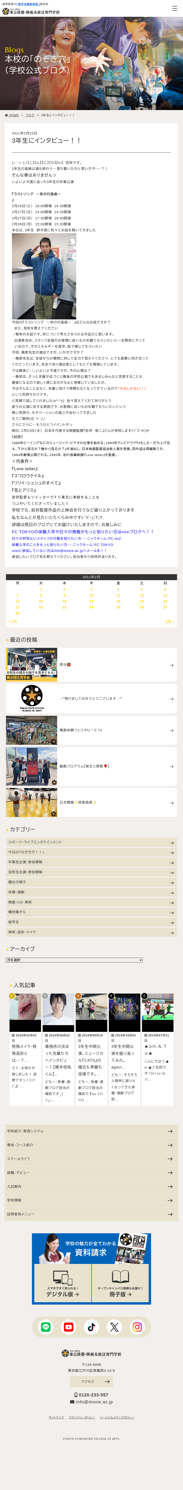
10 (91, 595)
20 (165, 601)
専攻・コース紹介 (90, 1143)
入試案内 (90, 1185)
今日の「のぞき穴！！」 (91, 852)
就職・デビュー (90, 1171)
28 (17, 613)
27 (165, 607)
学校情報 (90, 1199)
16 (64, 601)
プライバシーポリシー (82, 1416)
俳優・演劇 (91, 892)
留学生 (91, 922)
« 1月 (12, 621)
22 (41, 607)
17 (91, 601)
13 (165, 595)
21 (17, 607)
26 (142, 607)
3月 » (170, 621)
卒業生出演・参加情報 (91, 862)
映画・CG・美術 (91, 902)
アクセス (95, 1380)
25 (118, 607)
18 (118, 601)
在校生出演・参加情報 (91, 872)
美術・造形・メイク (91, 932)
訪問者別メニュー (90, 1212)
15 (41, 601)
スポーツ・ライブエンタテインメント (91, 842)
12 (142, 595)
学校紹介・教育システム (90, 1129)
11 (118, 595)
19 (142, 601)
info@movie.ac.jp (91, 1400)
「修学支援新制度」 (28, 4)
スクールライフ (90, 1157)
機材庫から (91, 912)
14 (17, 601)
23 (64, 607)
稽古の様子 (91, 882)
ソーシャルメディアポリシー (117, 1416)
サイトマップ (56, 1416)
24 (91, 607)
